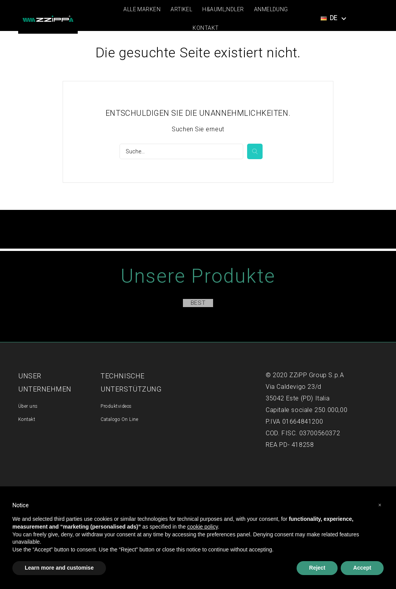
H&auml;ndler (223, 9)
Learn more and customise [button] (59, 568)
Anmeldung (271, 9)
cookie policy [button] (202, 527)
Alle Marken (141, 9)
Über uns (28, 406)
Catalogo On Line (119, 419)
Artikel (181, 9)
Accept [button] (362, 568)
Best (198, 302)
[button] (380, 505)
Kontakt (205, 28)
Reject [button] (317, 568)
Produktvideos (116, 406)
